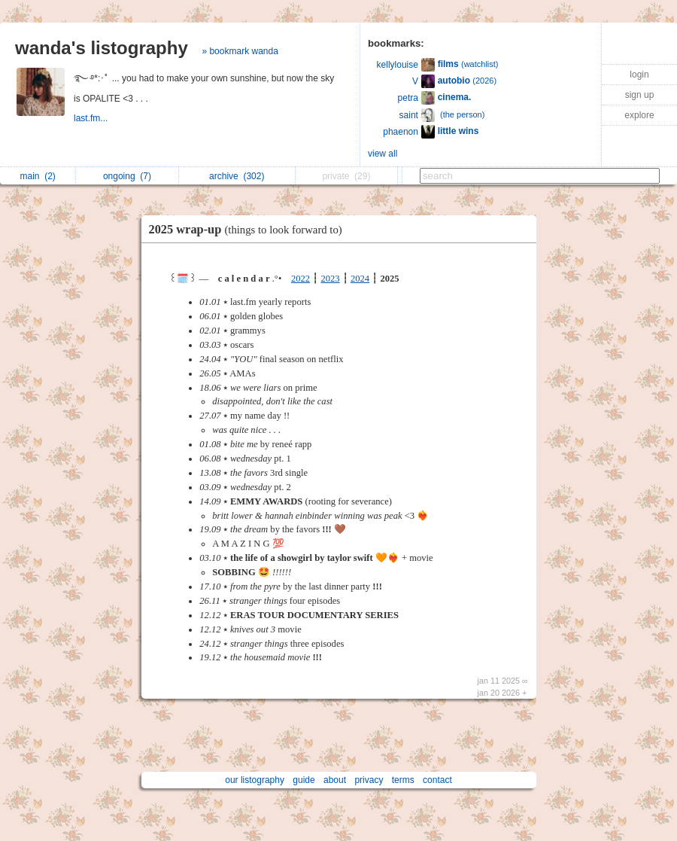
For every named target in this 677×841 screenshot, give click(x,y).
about (334, 780)
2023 (329, 278)
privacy (368, 780)
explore (639, 115)
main (37, 176)
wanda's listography (101, 48)
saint (408, 115)
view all (382, 153)
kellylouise (397, 64)
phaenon (400, 131)
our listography (254, 780)
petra (408, 98)
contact (437, 780)
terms (403, 780)
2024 (360, 278)
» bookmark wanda (240, 51)
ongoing (127, 176)
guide (303, 780)
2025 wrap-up (249, 229)
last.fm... (92, 118)
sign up (639, 95)
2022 (300, 278)
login (639, 74)
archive (236, 176)
